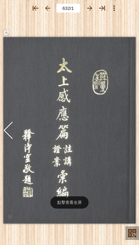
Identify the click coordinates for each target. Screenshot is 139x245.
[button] (35, 8)
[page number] (68, 8)
